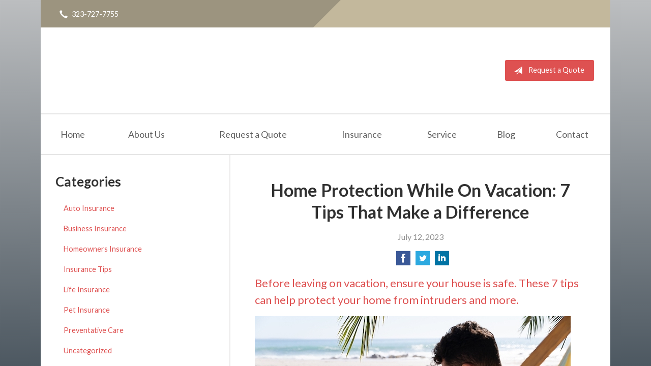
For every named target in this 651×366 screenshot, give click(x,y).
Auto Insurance (89, 208)
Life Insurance (87, 289)
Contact (572, 134)
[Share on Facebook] (403, 261)
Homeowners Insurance (103, 249)
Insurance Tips (88, 269)
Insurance (362, 134)
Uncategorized (88, 350)
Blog (506, 134)
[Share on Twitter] (423, 261)
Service (442, 134)
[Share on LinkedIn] (442, 261)
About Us (146, 134)
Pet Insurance (87, 310)
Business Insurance (95, 228)
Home (73, 134)
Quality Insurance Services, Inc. (110, 70)
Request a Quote (547, 71)
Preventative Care (94, 330)
